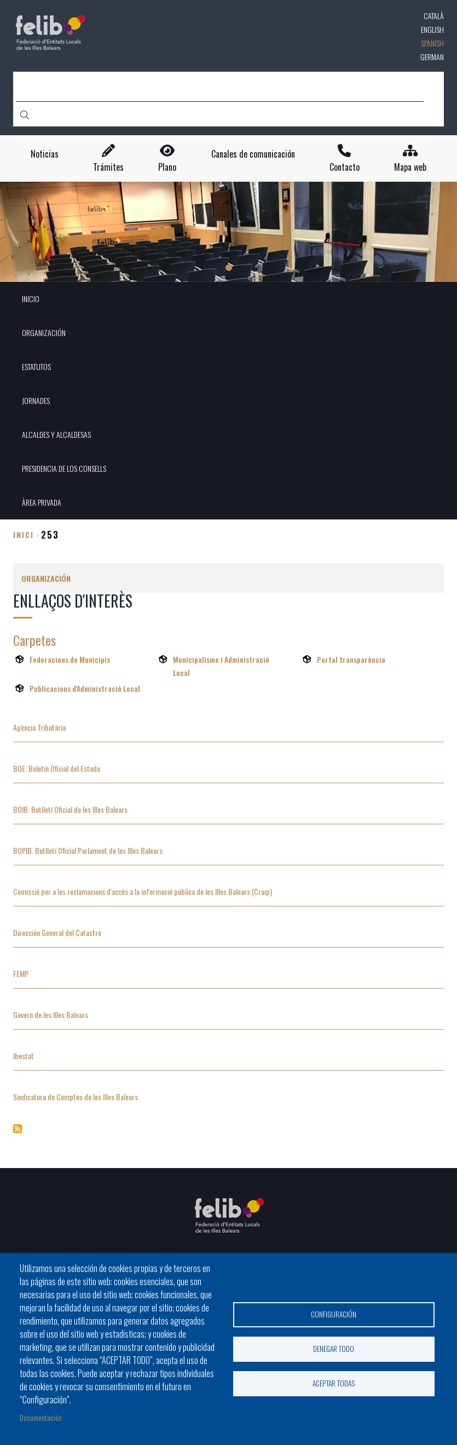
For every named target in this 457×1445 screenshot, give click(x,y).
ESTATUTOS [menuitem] (36, 366)
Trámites (108, 167)
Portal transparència (351, 659)
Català (434, 15)
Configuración (333, 1313)
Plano (167, 167)
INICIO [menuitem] (30, 298)
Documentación (41, 1417)
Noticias (45, 154)
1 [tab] (228, 267)
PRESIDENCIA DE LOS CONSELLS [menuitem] (64, 468)
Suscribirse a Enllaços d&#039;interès (17, 1128)
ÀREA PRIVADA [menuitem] (41, 502)
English (432, 29)
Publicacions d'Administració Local (85, 688)
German (432, 56)
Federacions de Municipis (70, 659)
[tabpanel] (228, 232)
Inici (23, 534)
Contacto (344, 167)
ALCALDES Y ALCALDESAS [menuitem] (56, 434)
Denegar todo (333, 1348)
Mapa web (410, 167)
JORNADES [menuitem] (36, 400)
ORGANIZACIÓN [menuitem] (44, 332)
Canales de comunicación (253, 154)
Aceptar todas (334, 1384)
